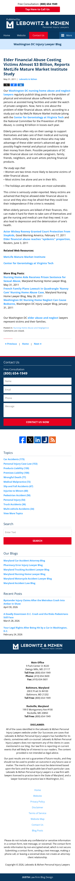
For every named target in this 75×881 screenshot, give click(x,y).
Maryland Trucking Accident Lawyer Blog (26, 569)
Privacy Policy (37, 801)
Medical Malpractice (17, 481)
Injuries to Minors (16, 490)
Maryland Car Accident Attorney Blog (24, 560)
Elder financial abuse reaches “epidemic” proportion (37, 239)
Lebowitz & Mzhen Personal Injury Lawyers (47, 864)
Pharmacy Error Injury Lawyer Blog (23, 565)
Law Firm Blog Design (37, 877)
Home (7, 35)
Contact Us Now (37, 422)
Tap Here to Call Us (37, 9)
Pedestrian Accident (17, 495)
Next (38, 343)
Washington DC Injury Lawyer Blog (37, 23)
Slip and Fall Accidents (18, 486)
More (69, 35)
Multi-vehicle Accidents (19, 508)
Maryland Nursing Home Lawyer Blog (24, 574)
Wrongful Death (15, 477)
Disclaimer (37, 807)
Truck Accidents (15, 504)
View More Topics (13, 513)
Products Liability (16, 468)
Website (21, 35)
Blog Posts (37, 830)
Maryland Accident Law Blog (19, 583)
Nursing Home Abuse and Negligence (31, 327)
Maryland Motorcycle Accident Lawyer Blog (28, 578)
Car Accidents (14, 459)
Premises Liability (16, 472)
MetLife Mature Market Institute (24, 257)
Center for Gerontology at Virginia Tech (38, 117)
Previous (11, 343)
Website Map (37, 819)
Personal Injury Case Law (20, 463)
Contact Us (38, 35)
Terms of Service (37, 813)
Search (37, 540)
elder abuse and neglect (43, 317)
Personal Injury (14, 499)
